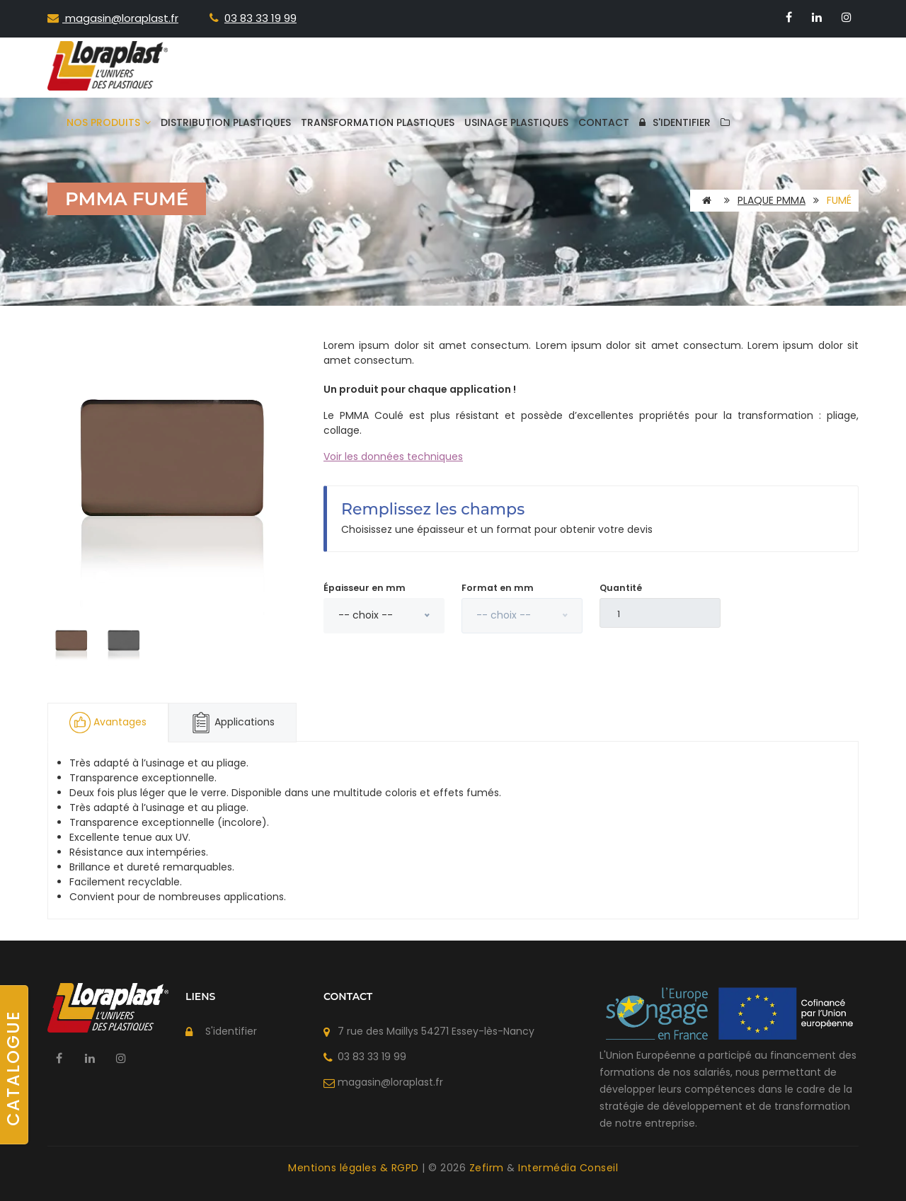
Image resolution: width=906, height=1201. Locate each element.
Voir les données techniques (393, 456)
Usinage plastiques (516, 122)
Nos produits (109, 122)
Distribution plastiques (226, 122)
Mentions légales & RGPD (355, 1168)
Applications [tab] (232, 722)
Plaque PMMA (771, 200)
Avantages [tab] (108, 722)
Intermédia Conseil (568, 1168)
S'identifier (675, 122)
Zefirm (488, 1168)
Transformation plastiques (377, 122)
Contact (603, 122)
